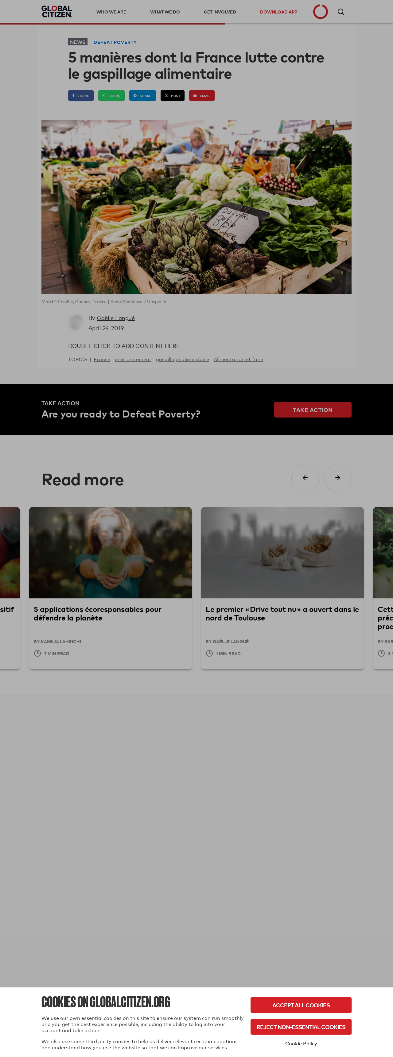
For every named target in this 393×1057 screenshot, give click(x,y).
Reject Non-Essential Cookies (301, 1027)
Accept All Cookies (301, 1005)
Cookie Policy (301, 1044)
